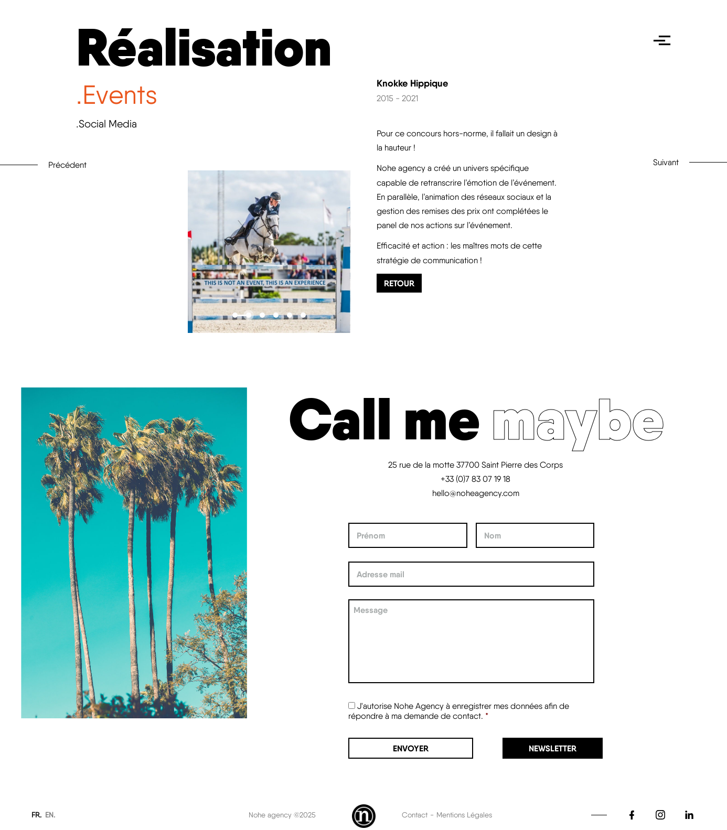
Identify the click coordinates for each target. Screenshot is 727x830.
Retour (399, 283)
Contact (414, 815)
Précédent (67, 165)
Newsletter (552, 748)
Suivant (666, 162)
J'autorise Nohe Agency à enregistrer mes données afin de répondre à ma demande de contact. (458, 711)
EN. (50, 815)
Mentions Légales (464, 815)
